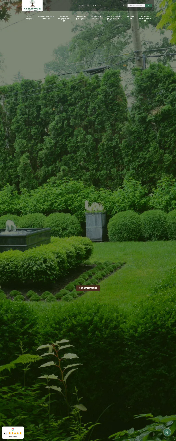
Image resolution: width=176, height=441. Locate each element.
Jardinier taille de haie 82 (96, 17)
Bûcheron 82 (130, 17)
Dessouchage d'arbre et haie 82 (46, 17)
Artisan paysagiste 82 (29, 17)
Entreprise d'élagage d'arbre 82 (64, 18)
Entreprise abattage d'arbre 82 (145, 18)
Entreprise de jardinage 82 (81, 17)
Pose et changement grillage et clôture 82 (114, 17)
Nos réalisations (88, 288)
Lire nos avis (13, 436)
